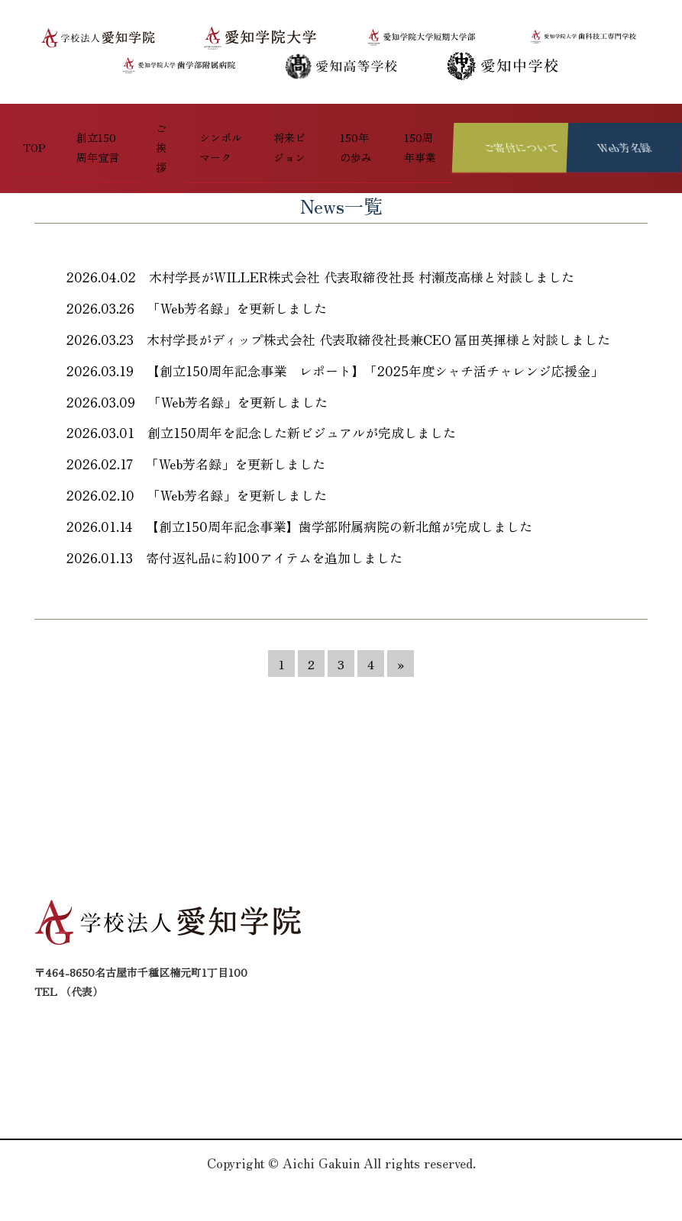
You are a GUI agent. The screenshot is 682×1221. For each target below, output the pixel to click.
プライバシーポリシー (591, 1005)
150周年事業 (414, 123)
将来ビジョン (278, 123)
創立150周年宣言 (78, 123)
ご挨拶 (142, 123)
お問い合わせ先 (329, 1023)
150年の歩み (346, 123)
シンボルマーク (202, 123)
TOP (18, 123)
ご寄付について (575, 968)
